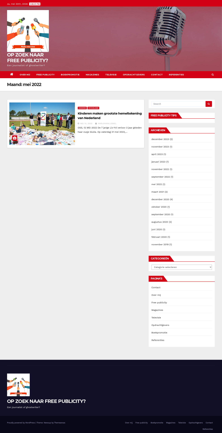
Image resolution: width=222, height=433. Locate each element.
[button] (213, 74)
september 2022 (160, 176)
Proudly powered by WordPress (21, 423)
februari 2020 (159, 237)
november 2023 (160, 146)
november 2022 (160, 169)
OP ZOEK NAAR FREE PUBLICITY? (27, 57)
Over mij (25, 74)
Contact (157, 74)
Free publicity (45, 74)
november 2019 (160, 244)
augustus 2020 (159, 222)
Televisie (111, 74)
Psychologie (93, 108)
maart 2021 (157, 191)
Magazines (92, 74)
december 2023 (160, 139)
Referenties (176, 74)
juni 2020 (156, 229)
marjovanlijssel (106, 123)
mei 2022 (156, 184)
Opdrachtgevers (134, 74)
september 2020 (160, 214)
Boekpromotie (70, 74)
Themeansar (59, 423)
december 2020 (160, 199)
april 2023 (157, 154)
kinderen (82, 108)
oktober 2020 (159, 207)
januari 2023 (158, 161)
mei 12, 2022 (86, 123)
